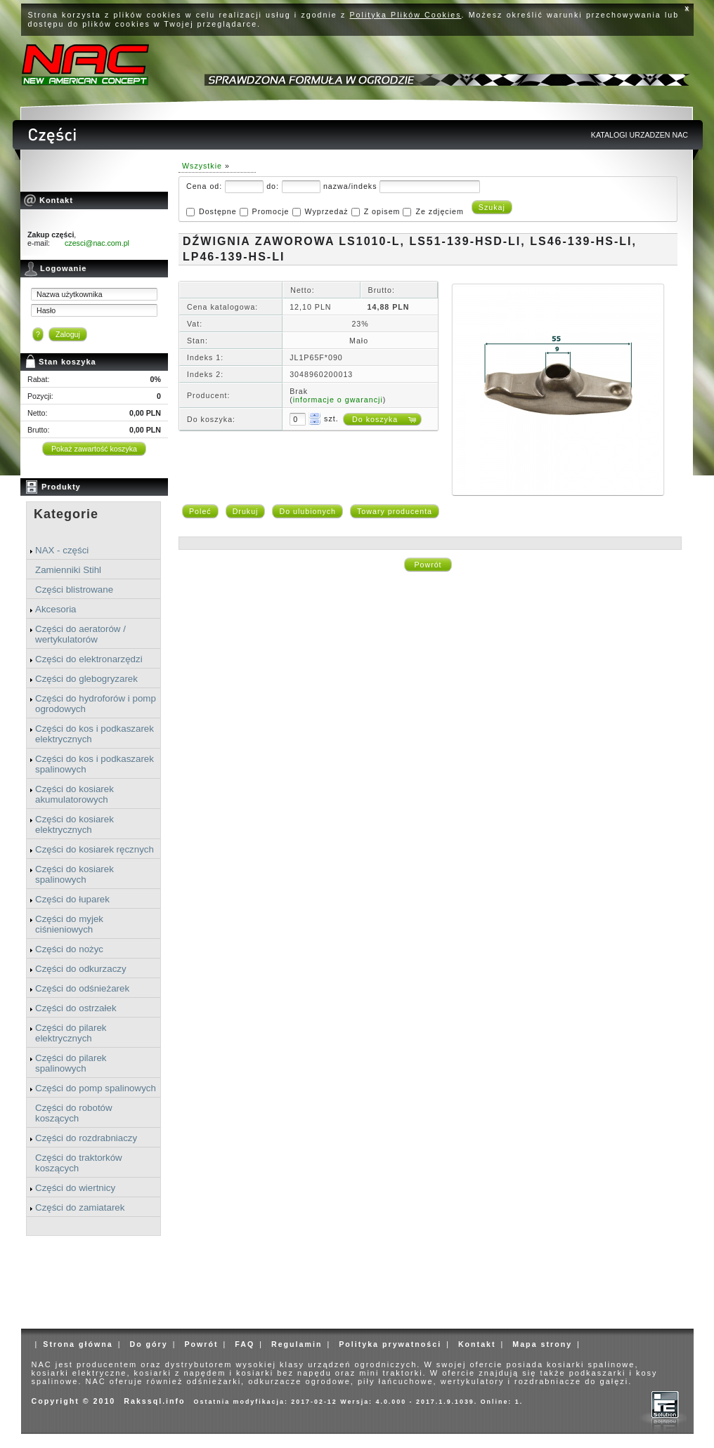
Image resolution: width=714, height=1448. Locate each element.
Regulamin (296, 1344)
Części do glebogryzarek (86, 678)
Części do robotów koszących (73, 1113)
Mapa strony (542, 1344)
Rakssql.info (154, 1401)
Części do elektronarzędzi (89, 659)
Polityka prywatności (390, 1344)
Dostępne (218, 211)
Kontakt (477, 1344)
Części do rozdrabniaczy (86, 1138)
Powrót (427, 564)
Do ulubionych (307, 511)
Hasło (46, 310)
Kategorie (66, 514)
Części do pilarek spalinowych (70, 1063)
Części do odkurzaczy (80, 968)
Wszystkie (202, 166)
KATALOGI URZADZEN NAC (639, 135)
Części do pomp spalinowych (95, 1088)
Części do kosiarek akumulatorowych (74, 794)
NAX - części (62, 550)
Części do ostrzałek (76, 1008)
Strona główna (77, 1344)
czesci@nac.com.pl (97, 243)
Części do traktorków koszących (78, 1162)
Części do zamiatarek (79, 1207)
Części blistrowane (74, 589)
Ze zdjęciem (439, 211)
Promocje (271, 211)
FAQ (244, 1344)
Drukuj (246, 511)
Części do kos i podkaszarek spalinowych (94, 764)
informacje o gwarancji (338, 399)
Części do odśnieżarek (82, 988)
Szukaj (492, 207)
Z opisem (382, 211)
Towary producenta (394, 511)
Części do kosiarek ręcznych (94, 849)
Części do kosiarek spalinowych (74, 874)
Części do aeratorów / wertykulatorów (80, 634)
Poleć (200, 511)
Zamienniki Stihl (68, 570)
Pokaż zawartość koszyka (94, 449)
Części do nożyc (69, 949)
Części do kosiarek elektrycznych (74, 824)
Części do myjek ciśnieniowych (69, 924)
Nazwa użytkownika (70, 294)
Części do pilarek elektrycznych (70, 1033)
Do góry (148, 1344)
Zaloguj (68, 334)
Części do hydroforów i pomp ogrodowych (95, 703)
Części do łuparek (72, 899)
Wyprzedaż (326, 211)
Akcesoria (56, 609)
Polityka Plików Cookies (406, 15)
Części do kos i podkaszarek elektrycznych (94, 733)
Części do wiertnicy (75, 1188)
